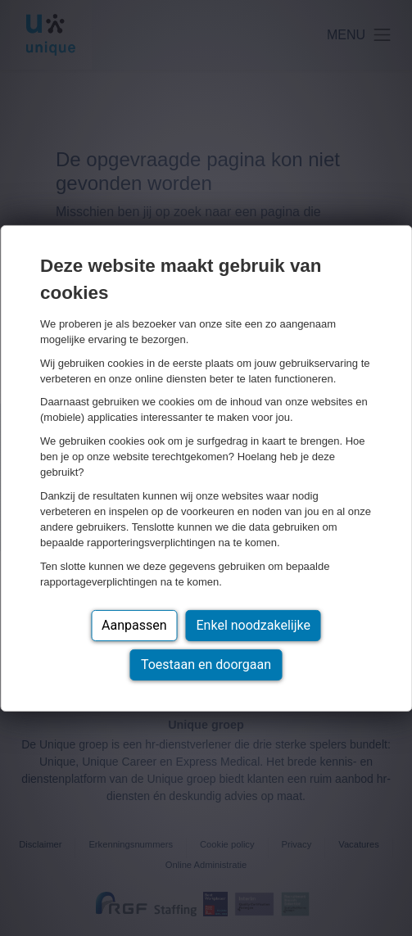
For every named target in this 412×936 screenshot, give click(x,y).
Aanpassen (134, 625)
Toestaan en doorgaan (206, 664)
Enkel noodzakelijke (253, 625)
